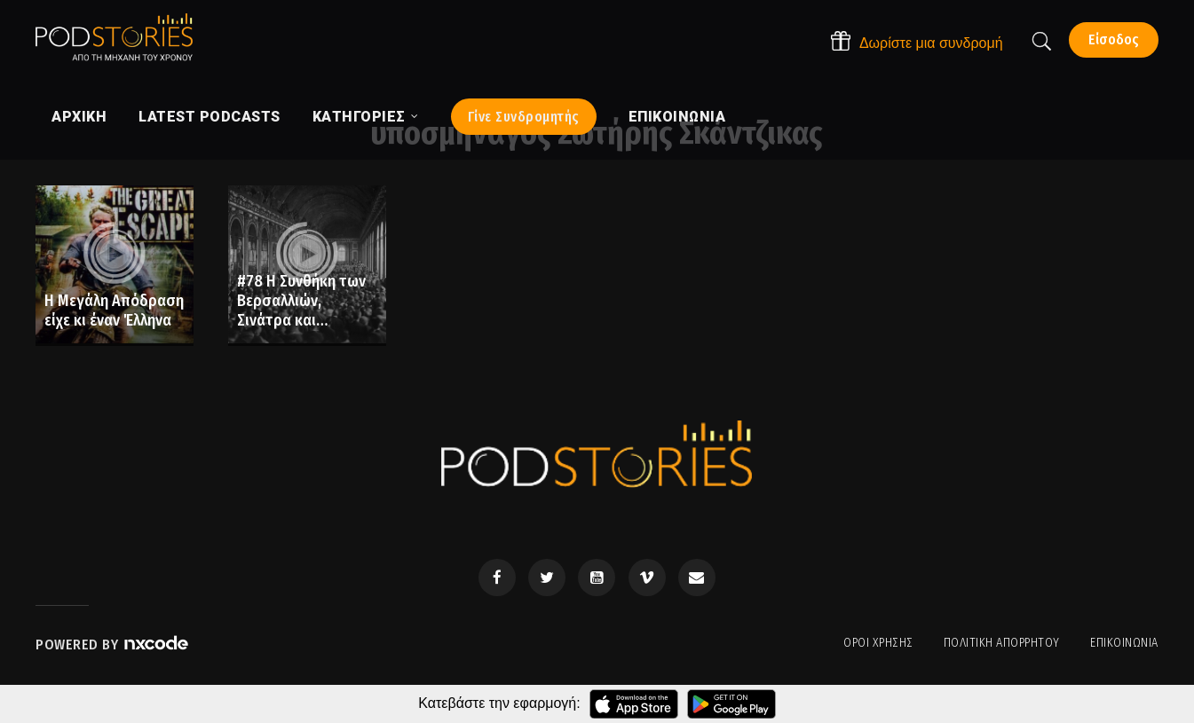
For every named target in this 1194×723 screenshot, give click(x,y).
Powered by (113, 644)
